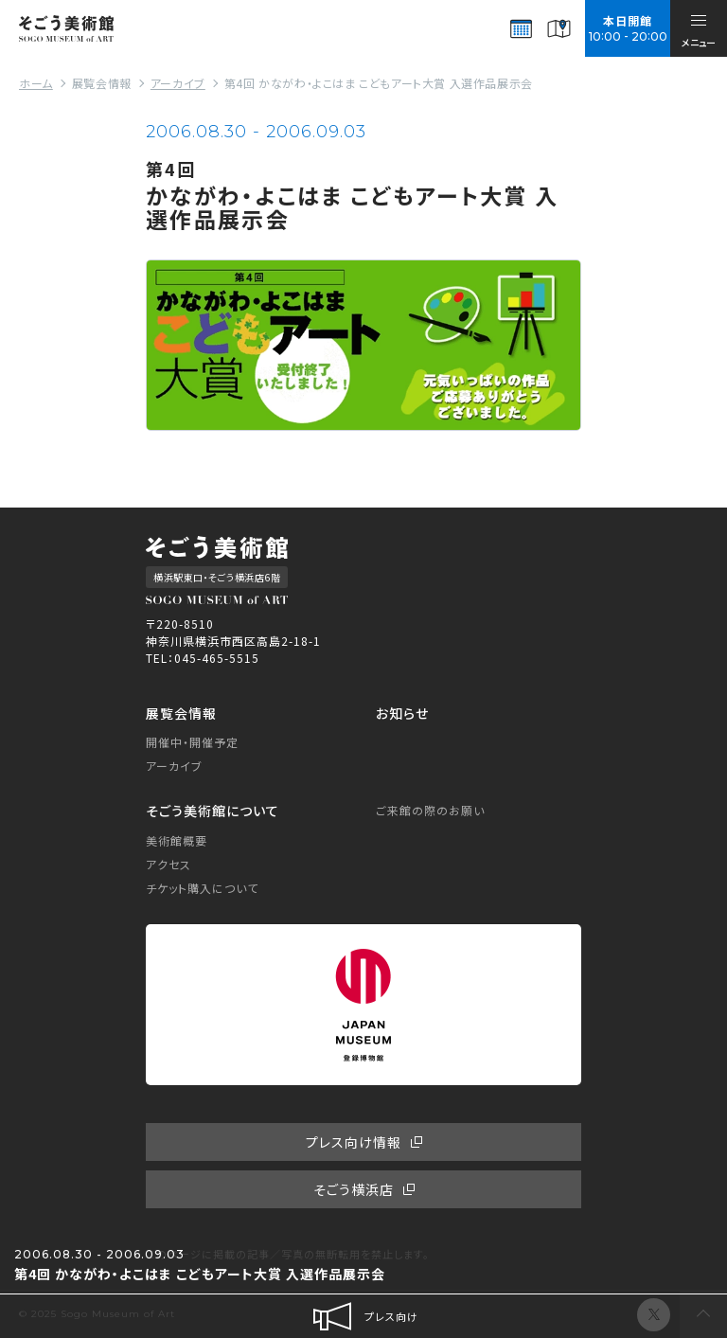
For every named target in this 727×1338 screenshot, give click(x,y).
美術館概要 (176, 840)
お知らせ (402, 713)
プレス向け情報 (353, 1142)
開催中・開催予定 (192, 742)
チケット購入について (202, 888)
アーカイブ (174, 766)
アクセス (168, 864)
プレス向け (364, 1316)
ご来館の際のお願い (430, 810)
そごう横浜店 (353, 1189)
